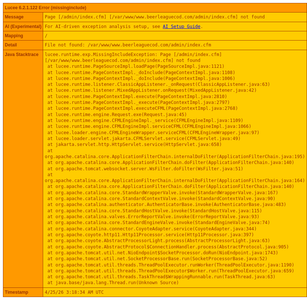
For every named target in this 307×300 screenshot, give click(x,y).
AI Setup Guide (181, 26)
